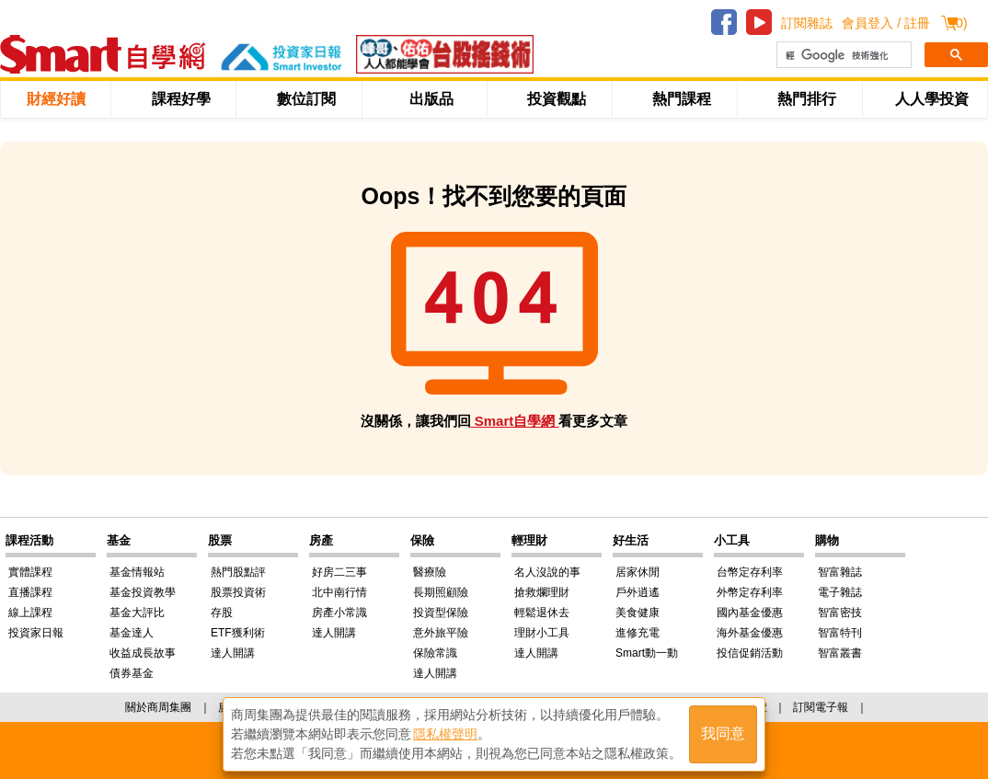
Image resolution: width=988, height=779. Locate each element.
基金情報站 (137, 572)
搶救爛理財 (541, 592)
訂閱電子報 (820, 707)
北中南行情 (339, 592)
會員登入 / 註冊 (886, 23)
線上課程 (30, 612)
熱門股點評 (238, 572)
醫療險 (429, 572)
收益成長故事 (142, 653)
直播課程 (30, 592)
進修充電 (637, 632)
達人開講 (233, 653)
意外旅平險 (440, 632)
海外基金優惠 (750, 632)
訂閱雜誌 (807, 23)
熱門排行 (806, 99)
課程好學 (181, 99)
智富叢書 (840, 653)
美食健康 (637, 612)
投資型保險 (440, 612)
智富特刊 (840, 632)
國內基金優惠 (750, 612)
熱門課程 (681, 99)
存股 (222, 612)
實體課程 (30, 572)
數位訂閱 (306, 99)
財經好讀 (56, 99)
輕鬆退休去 (541, 612)
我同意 (723, 734)
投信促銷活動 (750, 653)
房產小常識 (339, 612)
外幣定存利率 (750, 592)
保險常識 (435, 653)
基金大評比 (137, 612)
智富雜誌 (840, 572)
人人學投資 (932, 99)
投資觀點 (556, 99)
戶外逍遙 (637, 592)
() (959, 23)
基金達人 (131, 632)
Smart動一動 (646, 653)
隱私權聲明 (445, 734)
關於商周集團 (158, 707)
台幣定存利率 (750, 572)
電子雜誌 (840, 592)
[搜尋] (842, 55)
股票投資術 (238, 592)
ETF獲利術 (238, 632)
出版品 (431, 99)
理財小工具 (541, 632)
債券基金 (131, 673)
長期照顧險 (440, 592)
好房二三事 (339, 572)
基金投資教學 (142, 592)
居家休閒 (637, 572)
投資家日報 (35, 632)
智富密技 (840, 612)
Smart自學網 (515, 421)
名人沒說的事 (547, 572)
